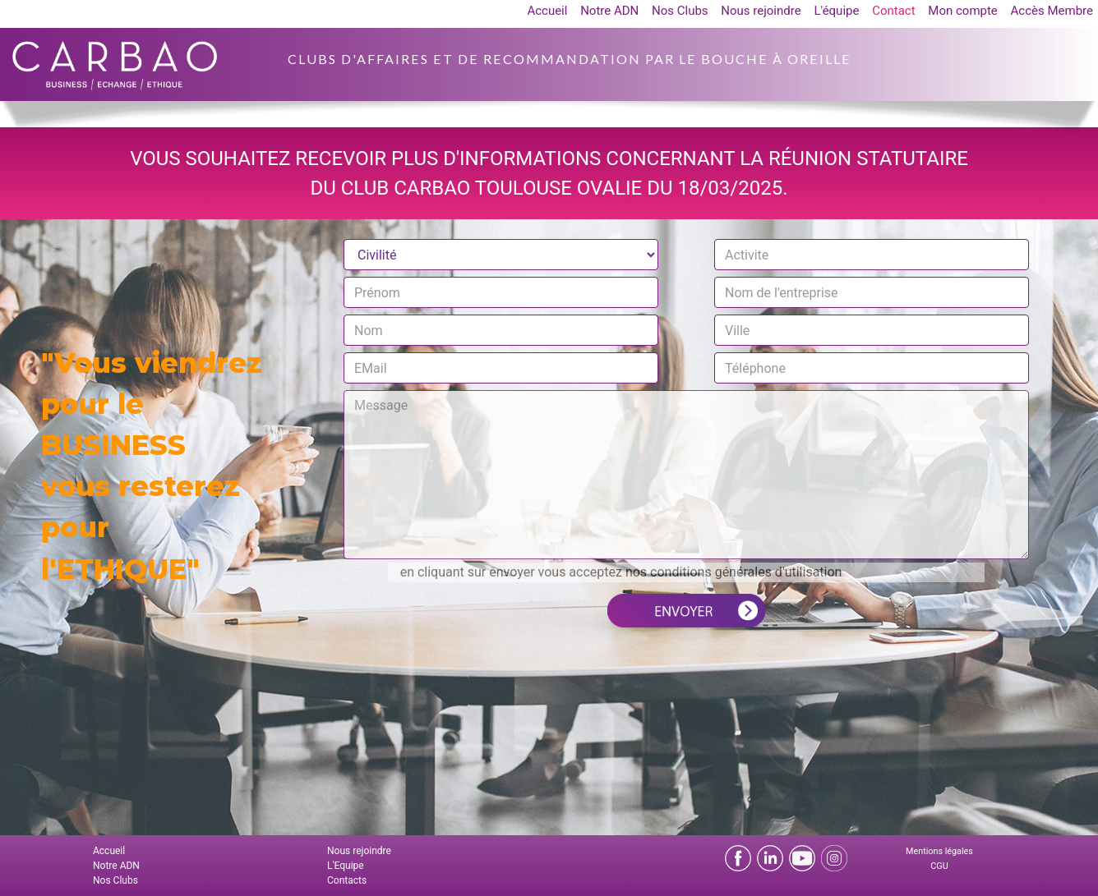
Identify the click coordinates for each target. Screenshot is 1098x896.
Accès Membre (1052, 10)
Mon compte (963, 10)
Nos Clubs (680, 10)
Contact (893, 10)
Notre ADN (609, 10)
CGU (939, 866)
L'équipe (836, 10)
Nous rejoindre (760, 10)
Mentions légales (939, 851)
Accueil (547, 10)
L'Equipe (345, 865)
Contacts (347, 880)
